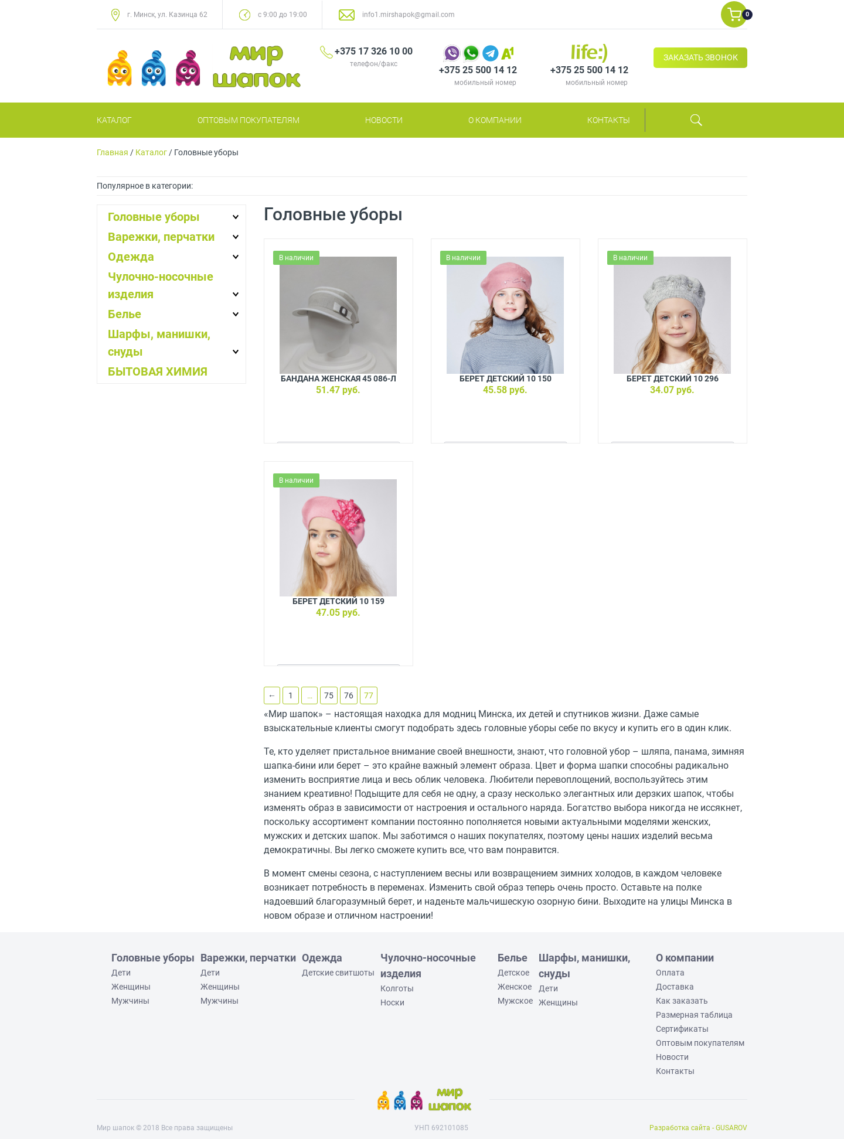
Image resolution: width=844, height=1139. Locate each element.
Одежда (131, 257)
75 (328, 695)
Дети (121, 972)
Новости (384, 120)
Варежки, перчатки (161, 237)
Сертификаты (682, 1029)
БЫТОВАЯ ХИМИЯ (157, 371)
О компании (495, 120)
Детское (513, 972)
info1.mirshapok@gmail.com (408, 15)
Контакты (608, 120)
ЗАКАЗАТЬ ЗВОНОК (700, 57)
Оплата (670, 972)
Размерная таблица (694, 1014)
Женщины (131, 986)
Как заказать (682, 1000)
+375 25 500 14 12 (478, 70)
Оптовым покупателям (249, 120)
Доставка (675, 986)
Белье (124, 314)
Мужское (515, 1000)
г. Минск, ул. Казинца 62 (167, 15)
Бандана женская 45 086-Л (338, 378)
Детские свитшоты (338, 972)
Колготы (397, 988)
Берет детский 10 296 (673, 378)
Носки (392, 1002)
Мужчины (130, 1000)
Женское (515, 986)
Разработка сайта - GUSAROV (698, 1128)
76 (348, 695)
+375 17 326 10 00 (374, 51)
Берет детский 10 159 (338, 601)
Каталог (114, 120)
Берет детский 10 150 (506, 378)
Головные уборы (154, 217)
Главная (112, 152)
